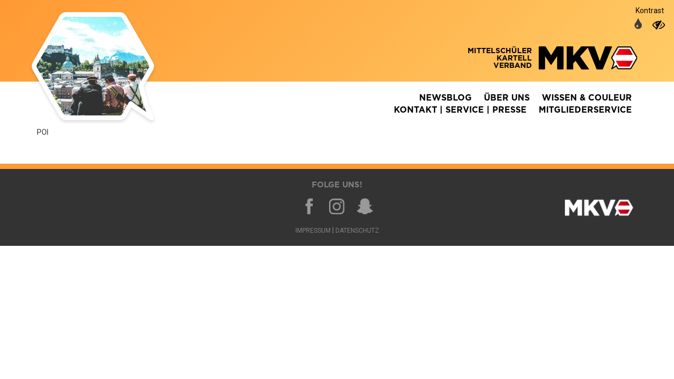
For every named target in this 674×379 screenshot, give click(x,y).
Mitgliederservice (585, 110)
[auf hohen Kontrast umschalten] (658, 24)
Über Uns (507, 98)
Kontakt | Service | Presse (460, 110)
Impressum (313, 230)
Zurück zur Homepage (108, 68)
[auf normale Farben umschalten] (638, 24)
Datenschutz (357, 230)
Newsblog (445, 98)
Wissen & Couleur (587, 98)
